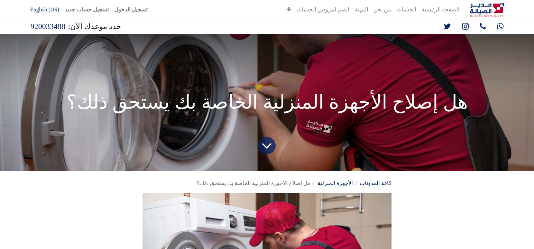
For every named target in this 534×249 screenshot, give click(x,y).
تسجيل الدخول (130, 9)
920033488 (47, 26)
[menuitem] (440, 10)
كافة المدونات (376, 183)
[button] (289, 10)
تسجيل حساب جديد (87, 9)
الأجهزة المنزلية (335, 183)
